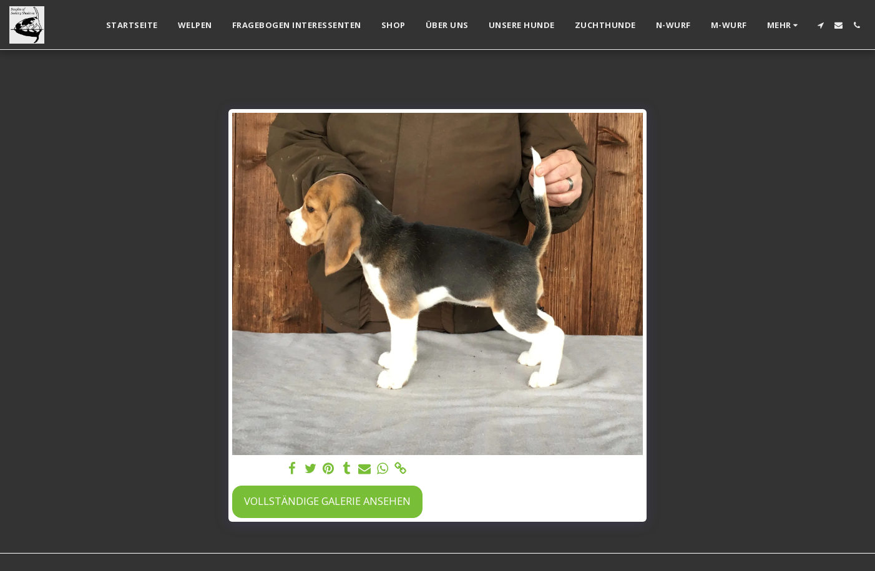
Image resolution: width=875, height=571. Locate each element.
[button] (820, 25)
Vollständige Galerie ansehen (327, 501)
